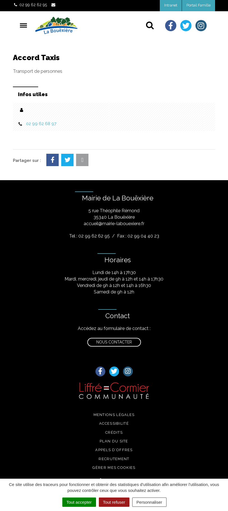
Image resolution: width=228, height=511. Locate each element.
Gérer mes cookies (113, 467)
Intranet (170, 5)
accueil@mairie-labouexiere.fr (114, 223)
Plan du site (114, 441)
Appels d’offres (114, 450)
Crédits (114, 432)
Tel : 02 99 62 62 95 (89, 236)
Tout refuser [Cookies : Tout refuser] (114, 502)
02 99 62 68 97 (41, 123)
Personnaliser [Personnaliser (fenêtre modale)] (149, 502)
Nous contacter (114, 342)
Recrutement (114, 459)
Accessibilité (114, 423)
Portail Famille (198, 5)
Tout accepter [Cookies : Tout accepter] (79, 502)
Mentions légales (114, 415)
